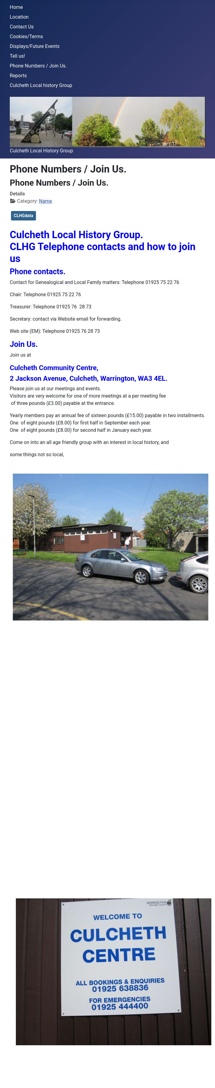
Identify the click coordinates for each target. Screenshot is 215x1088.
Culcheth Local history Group (41, 85)
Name (45, 201)
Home (16, 7)
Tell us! (17, 56)
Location (19, 17)
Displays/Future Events (34, 46)
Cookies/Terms (26, 36)
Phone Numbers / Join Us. (38, 66)
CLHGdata (23, 215)
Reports (18, 75)
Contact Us (22, 27)
